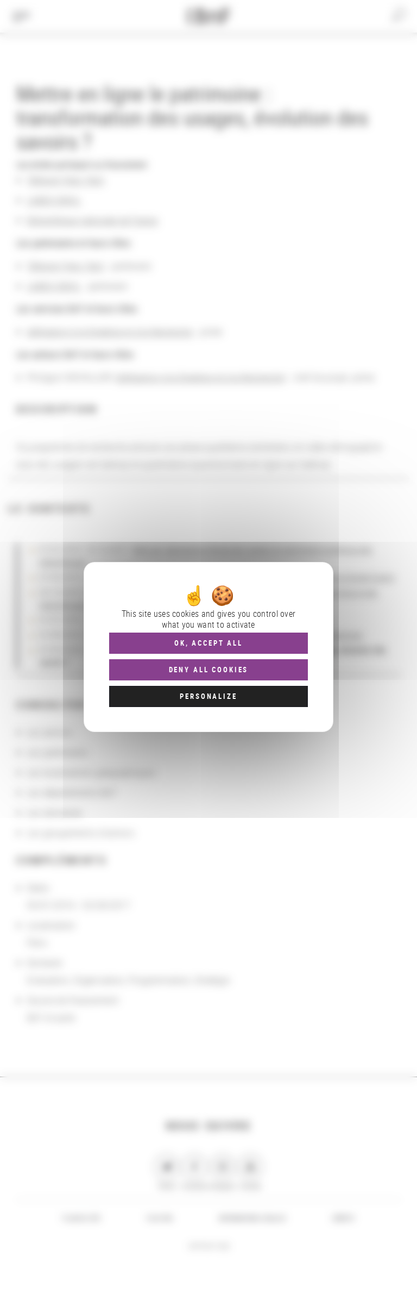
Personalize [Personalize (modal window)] (208, 696)
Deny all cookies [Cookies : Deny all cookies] (209, 669)
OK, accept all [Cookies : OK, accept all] (208, 643)
